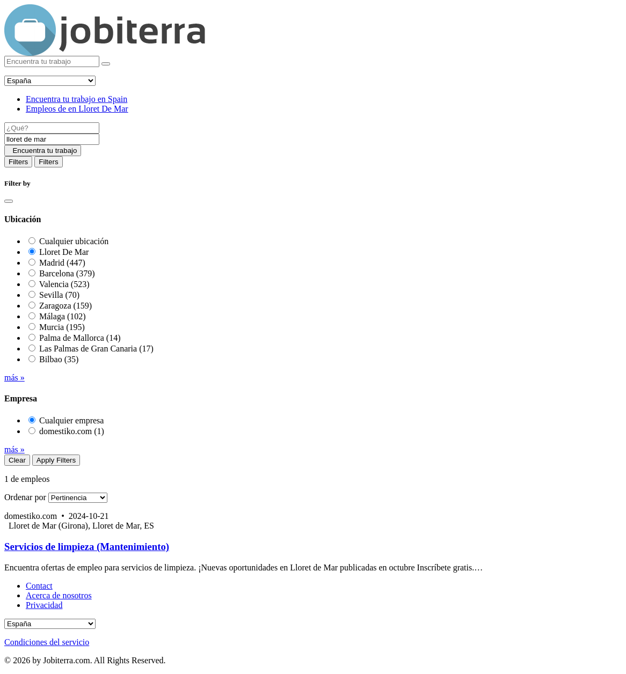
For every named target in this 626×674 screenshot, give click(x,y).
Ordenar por (25, 497)
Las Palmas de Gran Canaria (96, 348)
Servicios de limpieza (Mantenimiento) (86, 546)
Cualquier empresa (71, 420)
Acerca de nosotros (59, 595)
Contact (39, 585)
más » (14, 377)
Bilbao (58, 359)
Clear (17, 460)
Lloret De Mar (64, 252)
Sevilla (59, 294)
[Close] (8, 201)
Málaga (62, 316)
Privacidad (44, 605)
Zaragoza (65, 305)
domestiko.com (71, 431)
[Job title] (51, 128)
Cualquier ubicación (73, 241)
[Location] (51, 139)
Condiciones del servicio (46, 642)
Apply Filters (56, 460)
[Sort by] (77, 498)
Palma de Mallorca (80, 337)
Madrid (62, 262)
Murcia (62, 327)
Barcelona (67, 273)
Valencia (64, 284)
